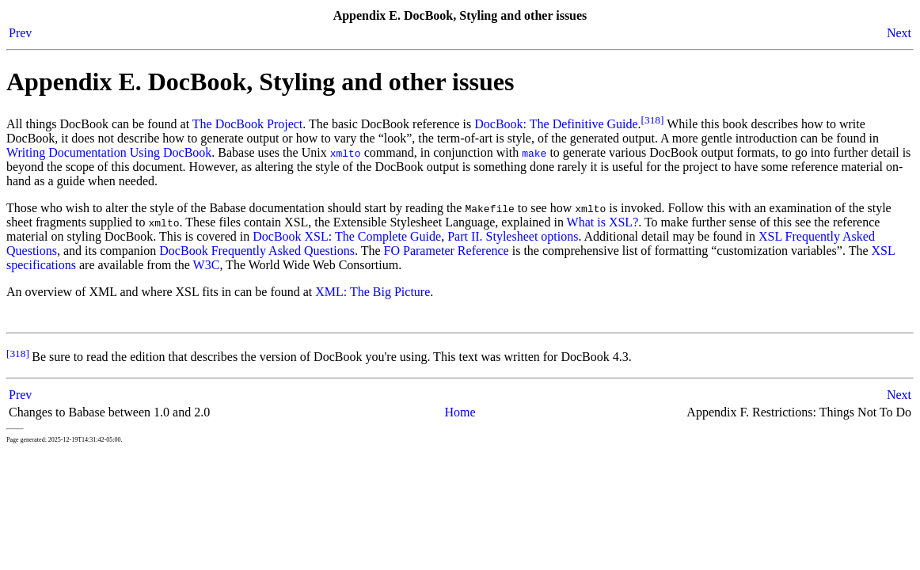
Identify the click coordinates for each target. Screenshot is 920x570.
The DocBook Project (247, 124)
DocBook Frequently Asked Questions (257, 250)
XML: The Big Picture (372, 291)
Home (459, 412)
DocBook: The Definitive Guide (555, 124)
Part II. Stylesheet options (512, 236)
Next (899, 33)
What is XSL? (603, 222)
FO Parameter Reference (446, 250)
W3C (206, 265)
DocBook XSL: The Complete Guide (347, 236)
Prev (20, 33)
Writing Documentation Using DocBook (108, 152)
